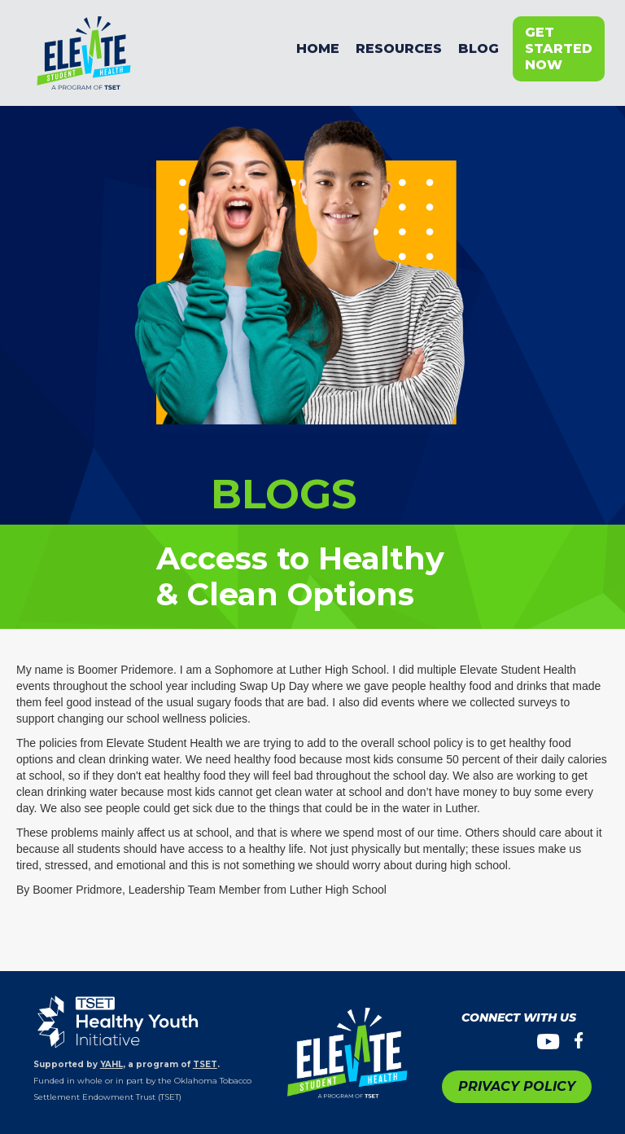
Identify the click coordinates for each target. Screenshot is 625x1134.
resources (399, 48)
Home (317, 48)
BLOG (478, 48)
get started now (558, 48)
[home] (158, 49)
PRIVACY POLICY (516, 1086)
